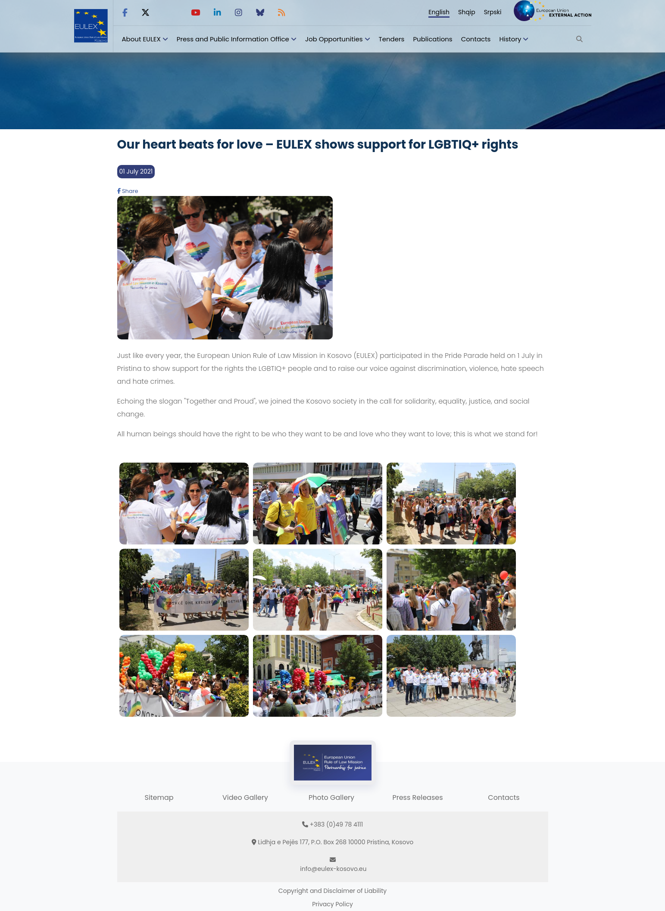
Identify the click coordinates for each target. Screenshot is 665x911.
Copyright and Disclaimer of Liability (332, 890)
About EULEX (141, 39)
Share (127, 191)
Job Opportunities (334, 39)
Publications (432, 39)
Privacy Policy (332, 904)
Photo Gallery (331, 797)
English (439, 12)
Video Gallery (245, 797)
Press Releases (417, 797)
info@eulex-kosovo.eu (333, 868)
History (510, 39)
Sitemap (158, 797)
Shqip (466, 12)
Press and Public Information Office (233, 39)
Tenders (392, 39)
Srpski (493, 12)
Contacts (476, 39)
